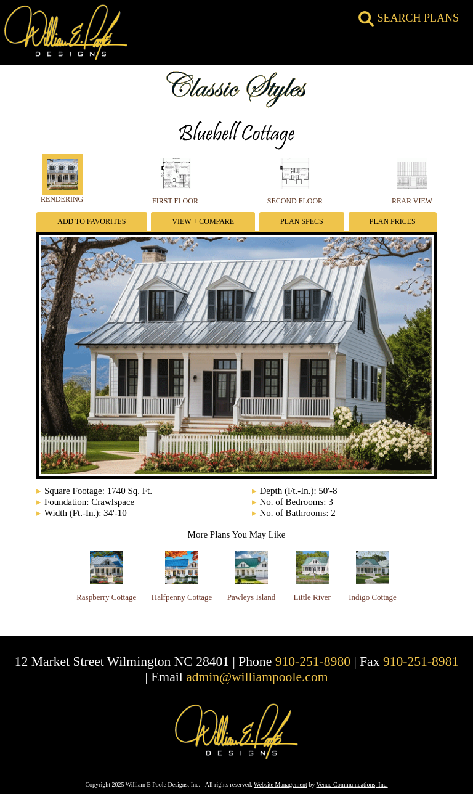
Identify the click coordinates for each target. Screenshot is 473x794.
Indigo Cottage (373, 597)
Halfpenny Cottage (182, 597)
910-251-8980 (312, 661)
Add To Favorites (91, 221)
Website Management (280, 784)
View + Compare (203, 221)
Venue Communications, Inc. (352, 784)
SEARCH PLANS (408, 18)
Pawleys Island (251, 597)
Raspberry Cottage (106, 597)
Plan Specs (301, 221)
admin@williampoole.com (257, 676)
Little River (312, 597)
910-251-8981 (420, 661)
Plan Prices (393, 221)
